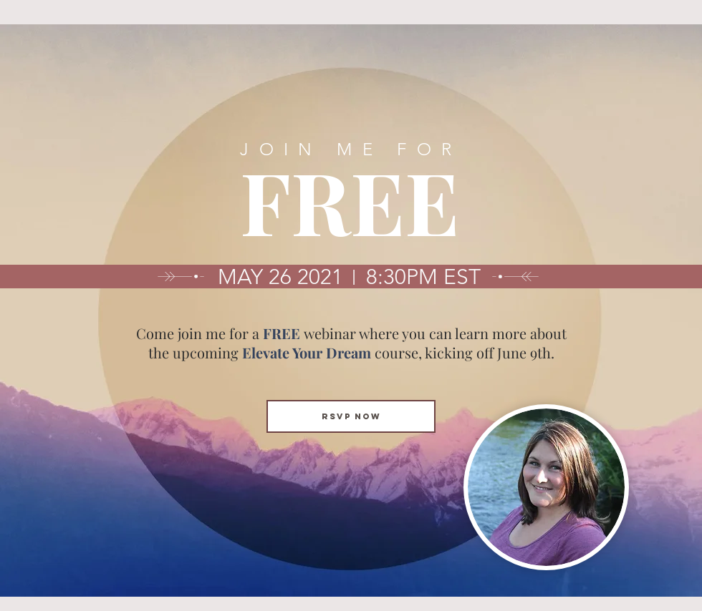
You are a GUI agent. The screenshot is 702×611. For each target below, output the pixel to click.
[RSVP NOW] (351, 416)
